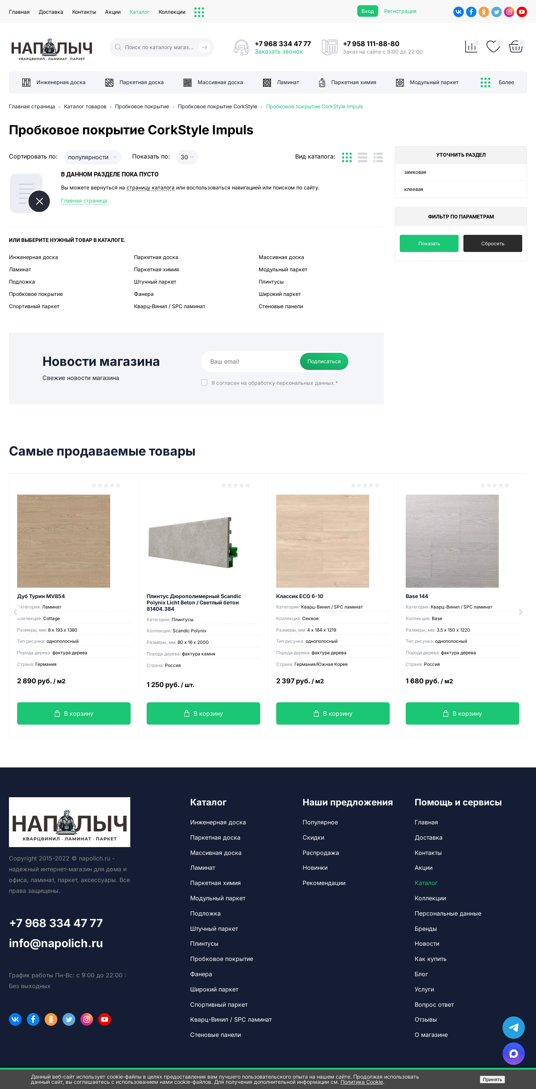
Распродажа (321, 852)
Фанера (144, 294)
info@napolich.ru (56, 943)
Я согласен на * (274, 383)
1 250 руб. (203, 689)
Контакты (84, 12)
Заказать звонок (279, 51)
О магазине (431, 1034)
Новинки (315, 867)
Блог (421, 974)
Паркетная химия (156, 269)
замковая (415, 172)
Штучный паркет (155, 281)
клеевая (413, 189)
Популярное (320, 822)
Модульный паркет (283, 269)
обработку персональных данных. (291, 383)
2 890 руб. (74, 685)
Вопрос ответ (434, 1004)
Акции (113, 12)
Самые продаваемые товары (102, 451)
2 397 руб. (333, 685)
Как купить (431, 958)
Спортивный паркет (34, 306)
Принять (492, 1079)
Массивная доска (281, 257)
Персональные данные (448, 913)
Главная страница (84, 200)
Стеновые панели (281, 306)
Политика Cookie (362, 1082)
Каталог (140, 12)
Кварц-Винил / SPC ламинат (169, 306)
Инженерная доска (33, 257)
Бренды (426, 928)
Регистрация (400, 11)
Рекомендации (324, 883)
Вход (367, 11)
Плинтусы (271, 281)
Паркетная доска (156, 257)
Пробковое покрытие (36, 294)
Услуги (424, 989)
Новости (427, 943)
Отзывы (426, 1019)
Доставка (51, 12)
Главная (19, 12)
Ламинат (20, 269)
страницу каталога (151, 187)
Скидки (313, 837)
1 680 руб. (462, 685)
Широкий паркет (280, 294)
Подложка (22, 281)
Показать (429, 243)
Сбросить (492, 243)
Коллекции (172, 12)
